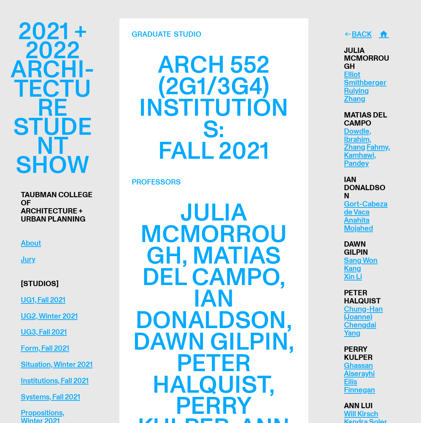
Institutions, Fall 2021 (55, 381)
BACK (362, 34)
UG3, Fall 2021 (44, 332)
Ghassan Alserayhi (359, 370)
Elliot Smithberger (365, 79)
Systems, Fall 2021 (50, 397)
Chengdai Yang (360, 329)
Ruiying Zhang (356, 95)
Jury (28, 259)
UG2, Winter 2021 (49, 316)
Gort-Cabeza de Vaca (365, 208)
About (31, 243)
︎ (384, 34)
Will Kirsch (361, 414)
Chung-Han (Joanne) (363, 313)
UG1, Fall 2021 (43, 300)
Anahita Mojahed (358, 224)
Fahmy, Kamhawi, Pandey (367, 155)
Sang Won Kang (361, 264)
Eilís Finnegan (359, 386)
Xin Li (353, 277)
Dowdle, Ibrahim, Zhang (357, 139)
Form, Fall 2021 (45, 348)
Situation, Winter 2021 (57, 364)
